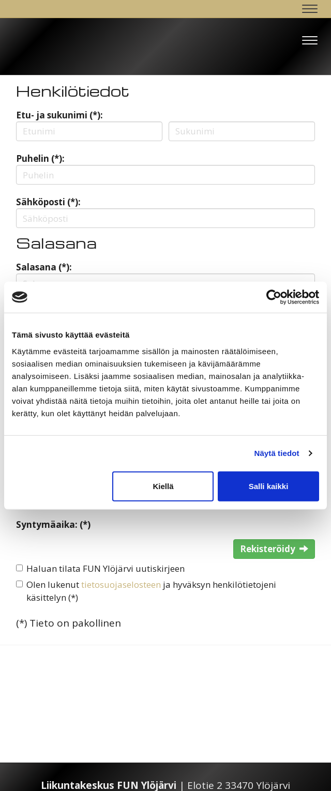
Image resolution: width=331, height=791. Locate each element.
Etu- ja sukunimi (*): (59, 115)
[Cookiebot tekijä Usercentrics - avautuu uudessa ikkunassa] (274, 297)
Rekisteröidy (274, 549)
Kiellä (163, 485)
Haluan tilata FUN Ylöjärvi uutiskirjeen (105, 568)
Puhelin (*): (40, 158)
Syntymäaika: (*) (53, 524)
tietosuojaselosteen (121, 584)
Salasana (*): (44, 267)
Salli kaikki (269, 485)
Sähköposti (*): (48, 202)
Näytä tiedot (276, 453)
